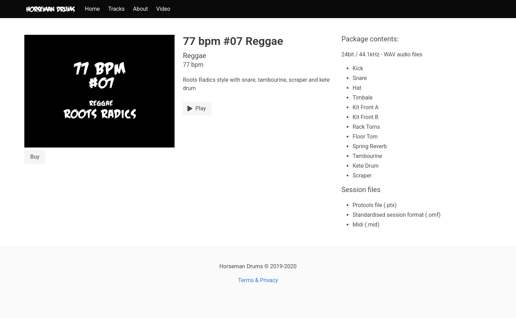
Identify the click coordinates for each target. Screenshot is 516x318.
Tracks (116, 9)
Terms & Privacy (258, 280)
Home (92, 9)
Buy (34, 156)
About (140, 9)
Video (163, 9)
